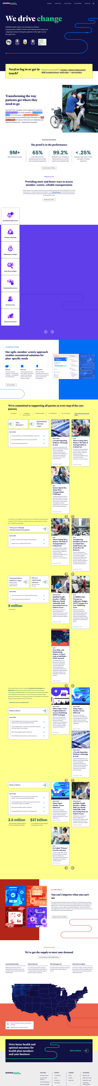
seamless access (11, 113)
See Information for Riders (49, 168)
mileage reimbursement (77, 70)
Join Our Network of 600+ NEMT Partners (49, 957)
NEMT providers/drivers (50, 72)
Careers (70, 1078)
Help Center (57, 1082)
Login (55, 1078)
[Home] (13, 1073)
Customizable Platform (43, 1078)
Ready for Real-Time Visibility (59, 917)
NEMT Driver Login (87, 1078)
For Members (57, 1075)
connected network (30, 115)
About (70, 1075)
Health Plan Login (87, 1080)
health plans (64, 72)
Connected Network (45, 1082)
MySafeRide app (56, 192)
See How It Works (11, 385)
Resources (71, 1080)
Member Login (86, 1075)
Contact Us (57, 1080)
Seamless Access (44, 1075)
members (64, 70)
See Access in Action (49, 199)
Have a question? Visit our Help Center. (81, 414)
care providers (76, 72)
